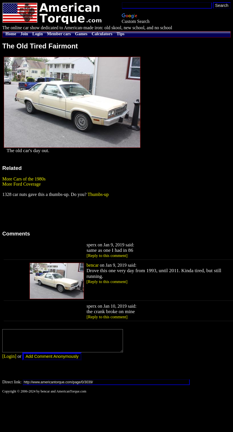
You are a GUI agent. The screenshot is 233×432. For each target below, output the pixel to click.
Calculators (102, 34)
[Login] (9, 360)
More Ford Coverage (21, 184)
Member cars (59, 34)
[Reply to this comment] (107, 255)
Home (10, 34)
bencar (93, 265)
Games (81, 34)
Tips (120, 34)
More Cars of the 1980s (24, 178)
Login (37, 34)
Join (24, 34)
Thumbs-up (98, 194)
